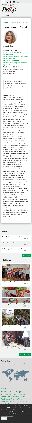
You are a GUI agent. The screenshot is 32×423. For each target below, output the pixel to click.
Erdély (3, 399)
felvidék (15, 394)
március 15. (25, 401)
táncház (19, 404)
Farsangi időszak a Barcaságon (11, 348)
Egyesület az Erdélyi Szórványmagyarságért (11, 60)
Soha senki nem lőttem (9, 243)
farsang (3, 397)
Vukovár (14, 397)
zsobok (19, 397)
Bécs (8, 397)
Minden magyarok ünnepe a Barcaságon (15, 326)
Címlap (5, 22)
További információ (7, 415)
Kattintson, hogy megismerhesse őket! (13, 364)
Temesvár (12, 404)
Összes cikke (26, 255)
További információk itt (23, 414)
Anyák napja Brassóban (9, 282)
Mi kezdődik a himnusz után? (11, 236)
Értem (3, 418)
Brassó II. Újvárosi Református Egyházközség (12, 53)
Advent (3, 389)
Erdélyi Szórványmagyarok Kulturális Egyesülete (15, 64)
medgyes (22, 394)
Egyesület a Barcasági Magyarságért (15, 56)
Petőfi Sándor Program (13, 391)
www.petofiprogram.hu (7, 406)
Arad (8, 399)
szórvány (5, 404)
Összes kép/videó (25, 354)
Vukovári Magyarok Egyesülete (11, 401)
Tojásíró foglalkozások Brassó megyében (14, 304)
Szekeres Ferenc (17, 399)
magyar (26, 397)
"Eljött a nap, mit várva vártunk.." (12, 249)
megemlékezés (6, 394)
